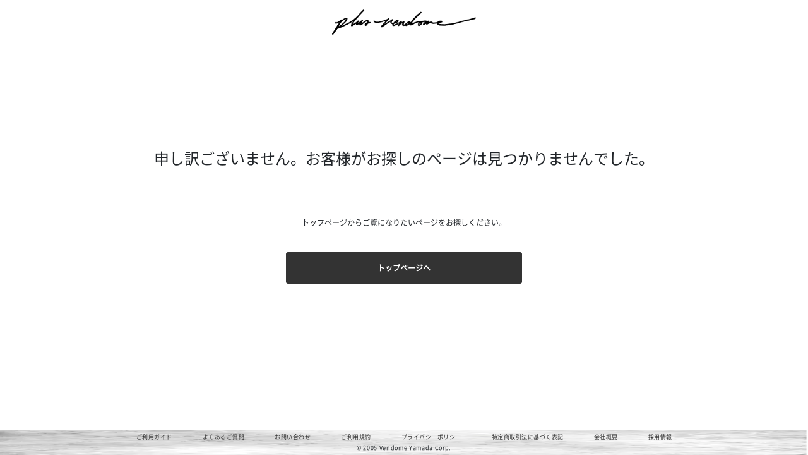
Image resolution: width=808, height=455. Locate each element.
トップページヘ (404, 267)
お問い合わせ (293, 437)
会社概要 (606, 437)
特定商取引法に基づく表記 (528, 437)
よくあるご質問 (224, 437)
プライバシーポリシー (431, 437)
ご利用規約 (356, 437)
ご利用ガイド (154, 437)
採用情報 (660, 437)
